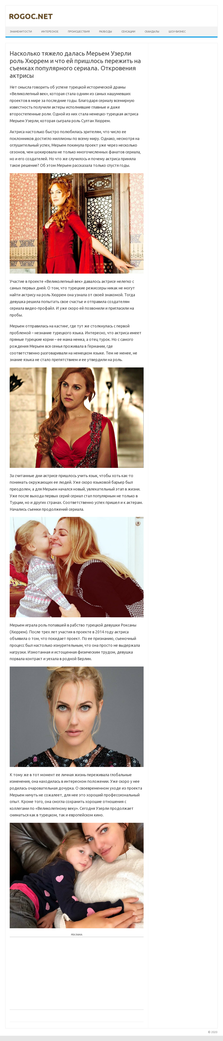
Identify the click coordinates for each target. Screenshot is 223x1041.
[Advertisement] (77, 972)
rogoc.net (31, 16)
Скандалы (152, 31)
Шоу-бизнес (177, 31)
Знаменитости (21, 31)
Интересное (49, 31)
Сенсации (128, 31)
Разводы (105, 31)
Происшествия (79, 31)
